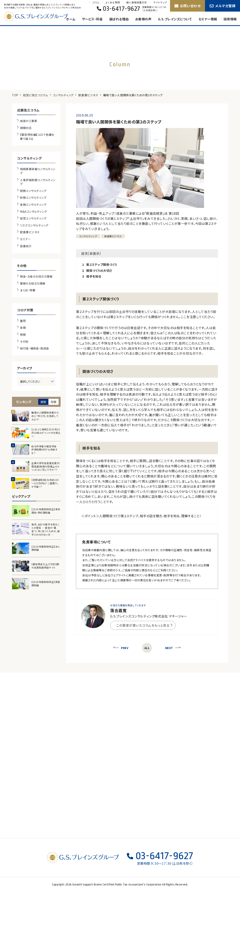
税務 (23, 334)
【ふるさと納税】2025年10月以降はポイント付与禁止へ (45, 433)
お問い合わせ (187, 5)
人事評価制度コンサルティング (37, 182)
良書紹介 (26, 246)
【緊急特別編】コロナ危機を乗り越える (37, 137)
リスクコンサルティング (34, 225)
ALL (147, 648)
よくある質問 (113, 2)
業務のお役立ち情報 (32, 283)
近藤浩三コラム (28, 110)
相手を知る (93, 276)
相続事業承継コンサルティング (37, 171)
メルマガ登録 (223, 5)
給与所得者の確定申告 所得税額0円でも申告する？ (45, 450)
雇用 (23, 321)
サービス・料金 (92, 19)
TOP (15, 95)
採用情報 (230, 19)
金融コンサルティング (33, 204)
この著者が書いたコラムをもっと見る (144, 625)
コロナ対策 (25, 310)
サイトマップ (160, 2)
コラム (95, 2)
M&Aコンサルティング (33, 211)
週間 (43, 402)
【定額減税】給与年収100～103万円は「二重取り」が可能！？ (45, 483)
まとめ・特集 (27, 290)
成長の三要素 (28, 121)
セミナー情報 (207, 19)
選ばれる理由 (119, 19)
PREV (120, 647)
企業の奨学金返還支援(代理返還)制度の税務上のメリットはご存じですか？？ (45, 466)
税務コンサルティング (33, 191)
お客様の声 (143, 19)
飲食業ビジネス (88, 95)
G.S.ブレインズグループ (40, 17)
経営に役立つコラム (35, 95)
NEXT (173, 647)
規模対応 (26, 128)
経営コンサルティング (33, 218)
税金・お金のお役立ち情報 (36, 276)
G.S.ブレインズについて (175, 19)
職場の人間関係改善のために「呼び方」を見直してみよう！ (45, 416)
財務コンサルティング (33, 198)
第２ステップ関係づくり (101, 265)
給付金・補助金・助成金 (34, 348)
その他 (22, 265)
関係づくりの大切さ (99, 271)
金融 (23, 328)
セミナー (25, 239)
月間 (53, 402)
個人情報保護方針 (136, 2)
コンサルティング (63, 95)
